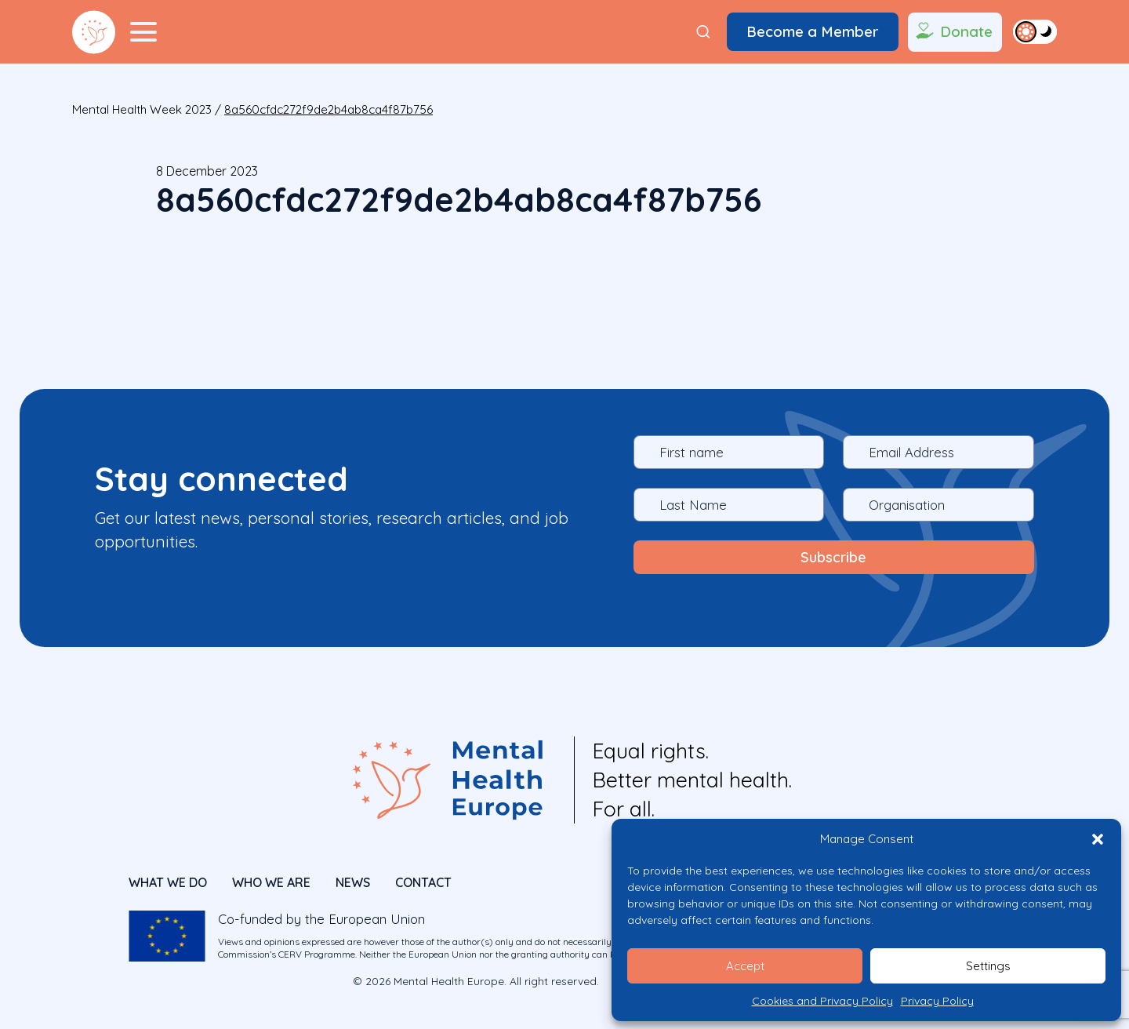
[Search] (703, 31)
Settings (988, 965)
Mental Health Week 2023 (142, 109)
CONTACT (423, 880)
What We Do (168, 880)
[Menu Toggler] (143, 32)
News (353, 880)
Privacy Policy (937, 1001)
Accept (745, 965)
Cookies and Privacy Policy (822, 1001)
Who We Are (271, 880)
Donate (953, 32)
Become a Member (812, 31)
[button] (1097, 839)
